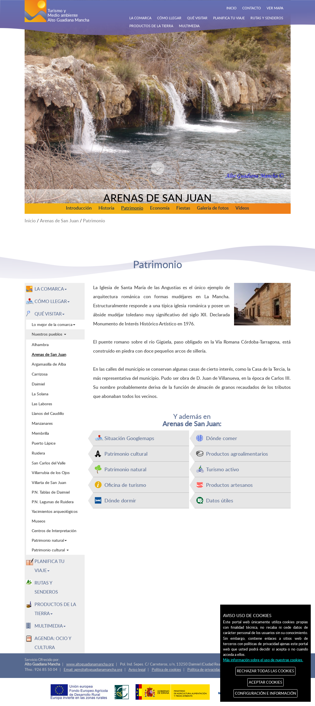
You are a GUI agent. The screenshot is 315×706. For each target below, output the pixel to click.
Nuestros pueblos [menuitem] (49, 334)
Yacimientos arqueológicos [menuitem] (55, 511)
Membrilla (40, 433)
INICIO (231, 8)
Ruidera (38, 453)
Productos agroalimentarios (237, 453)
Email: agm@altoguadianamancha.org (93, 669)
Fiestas (183, 208)
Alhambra (40, 344)
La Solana (40, 393)
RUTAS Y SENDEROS (266, 18)
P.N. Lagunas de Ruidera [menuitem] (53, 501)
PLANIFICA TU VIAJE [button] (50, 565)
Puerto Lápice (43, 443)
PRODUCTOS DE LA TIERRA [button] (55, 609)
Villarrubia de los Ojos (51, 472)
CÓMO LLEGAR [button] (52, 301)
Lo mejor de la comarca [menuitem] (53, 324)
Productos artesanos (229, 484)
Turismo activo (222, 469)
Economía (160, 208)
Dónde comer (221, 437)
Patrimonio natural (125, 469)
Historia (106, 208)
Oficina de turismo (125, 484)
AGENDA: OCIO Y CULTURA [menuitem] (53, 642)
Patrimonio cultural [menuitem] (50, 550)
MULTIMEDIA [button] (50, 626)
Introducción (79, 208)
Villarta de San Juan (49, 482)
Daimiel (38, 384)
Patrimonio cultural (125, 453)
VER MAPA (275, 8)
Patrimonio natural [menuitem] (49, 540)
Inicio (30, 220)
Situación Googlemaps (129, 437)
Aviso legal (136, 669)
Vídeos (242, 208)
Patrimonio (132, 208)
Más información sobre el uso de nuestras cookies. (263, 659)
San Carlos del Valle (48, 463)
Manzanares (42, 423)
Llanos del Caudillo (48, 413)
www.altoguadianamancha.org (90, 664)
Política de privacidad (204, 669)
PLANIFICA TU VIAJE (229, 18)
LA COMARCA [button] (51, 289)
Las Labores (42, 403)
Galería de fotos (213, 208)
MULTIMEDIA (189, 26)
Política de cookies (166, 669)
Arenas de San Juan (59, 220)
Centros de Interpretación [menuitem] (54, 530)
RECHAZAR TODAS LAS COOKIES (265, 670)
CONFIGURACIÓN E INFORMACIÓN (265, 693)
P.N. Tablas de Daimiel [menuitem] (51, 492)
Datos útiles (219, 500)
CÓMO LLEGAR (169, 18)
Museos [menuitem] (38, 521)
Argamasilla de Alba (49, 364)
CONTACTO (251, 8)
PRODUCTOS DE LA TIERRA (151, 26)
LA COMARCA (140, 18)
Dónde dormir (120, 500)
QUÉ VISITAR (197, 18)
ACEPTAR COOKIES (265, 682)
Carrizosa (40, 374)
